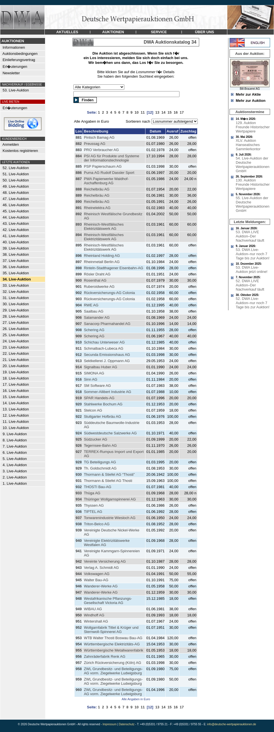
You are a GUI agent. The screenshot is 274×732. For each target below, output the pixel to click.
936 (79, 511)
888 (79, 189)
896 (79, 255)
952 (79, 627)
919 (79, 398)
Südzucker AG (95, 439)
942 (79, 561)
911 (79, 348)
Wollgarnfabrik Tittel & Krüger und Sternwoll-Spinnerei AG (111, 629)
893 (79, 224)
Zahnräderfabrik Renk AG (104, 656)
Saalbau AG (93, 311)
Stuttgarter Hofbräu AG (102, 416)
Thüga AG (92, 493)
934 (79, 499)
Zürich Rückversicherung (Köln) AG (112, 663)
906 (79, 317)
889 (79, 195)
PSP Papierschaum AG (103, 166)
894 (79, 235)
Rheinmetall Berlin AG (102, 262)
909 (79, 336)
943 (79, 567)
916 (79, 379)
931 (79, 481)
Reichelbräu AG (96, 189)
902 (79, 293)
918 (79, 392)
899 (79, 274)
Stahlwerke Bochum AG (103, 404)
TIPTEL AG (93, 511)
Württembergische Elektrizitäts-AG (112, 644)
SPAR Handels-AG (99, 398)
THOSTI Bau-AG (97, 487)
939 (79, 530)
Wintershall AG (96, 621)
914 (79, 367)
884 (79, 156)
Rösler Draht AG (97, 274)
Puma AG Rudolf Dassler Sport (109, 172)
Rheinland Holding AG (102, 255)
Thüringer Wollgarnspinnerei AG (110, 499)
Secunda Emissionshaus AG (107, 354)
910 (79, 342)
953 (79, 638)
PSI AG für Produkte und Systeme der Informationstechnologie (111, 158)
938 (79, 524)
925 (79, 439)
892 (79, 214)
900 (79, 280)
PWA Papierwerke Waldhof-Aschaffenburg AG (106, 181)
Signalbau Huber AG (100, 367)
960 (79, 690)
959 (79, 679)
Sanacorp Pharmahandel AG (107, 324)
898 (79, 268)
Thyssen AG (94, 505)
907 (79, 324)
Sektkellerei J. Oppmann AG (107, 361)
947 (79, 592)
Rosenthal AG (95, 280)
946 (79, 586)
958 (79, 669)
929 (79, 468)
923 (79, 423)
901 (79, 286)
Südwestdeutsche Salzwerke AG (110, 433)
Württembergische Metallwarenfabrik (113, 650)
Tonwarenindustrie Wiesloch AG (110, 518)
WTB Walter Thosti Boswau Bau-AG (113, 638)
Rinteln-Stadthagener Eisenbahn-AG (113, 268)
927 (79, 452)
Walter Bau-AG (96, 580)
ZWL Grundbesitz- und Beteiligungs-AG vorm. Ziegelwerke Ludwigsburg (113, 671)
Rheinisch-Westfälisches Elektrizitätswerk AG (103, 226)
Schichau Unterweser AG (104, 342)
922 (79, 416)
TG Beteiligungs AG (100, 462)
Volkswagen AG (96, 574)
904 (79, 305)
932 (79, 487)
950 (79, 615)
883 (79, 150)
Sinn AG (90, 379)
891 (79, 208)
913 (79, 361)
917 (79, 385)
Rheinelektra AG (97, 208)
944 (79, 574)
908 (79, 330)
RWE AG (91, 305)
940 (79, 540)
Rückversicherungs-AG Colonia (109, 293)
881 (79, 137)
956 (79, 656)
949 (79, 609)
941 (79, 551)
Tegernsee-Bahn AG (100, 445)
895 (79, 245)
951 (79, 621)
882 (79, 144)
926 (79, 445)
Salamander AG (97, 317)
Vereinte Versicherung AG (105, 561)
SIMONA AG (94, 373)
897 (79, 262)
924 (79, 433)
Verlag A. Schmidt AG (101, 567)
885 (79, 166)
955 (79, 650)
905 (79, 311)
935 (79, 505)
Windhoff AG (94, 615)
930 (79, 474)
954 (79, 644)
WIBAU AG (93, 609)
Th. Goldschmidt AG (100, 468)
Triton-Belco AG (96, 524)
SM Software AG (97, 385)
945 (79, 580)
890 (79, 201)
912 (79, 354)
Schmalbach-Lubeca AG (103, 348)
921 (79, 410)
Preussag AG (94, 144)
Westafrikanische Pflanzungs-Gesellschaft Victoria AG (108, 600)
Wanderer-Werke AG (101, 586)
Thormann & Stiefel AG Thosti (108, 481)
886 (79, 172)
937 (79, 518)
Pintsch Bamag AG (99, 137)
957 (79, 663)
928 (79, 462)
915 (79, 373)
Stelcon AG (93, 410)
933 (79, 493)
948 (79, 598)
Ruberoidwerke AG (99, 286)
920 (79, 404)
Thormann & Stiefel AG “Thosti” (109, 474)
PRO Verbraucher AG (101, 150)
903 (79, 299)
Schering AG (94, 330)
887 (79, 179)
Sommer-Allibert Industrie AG (107, 392)
